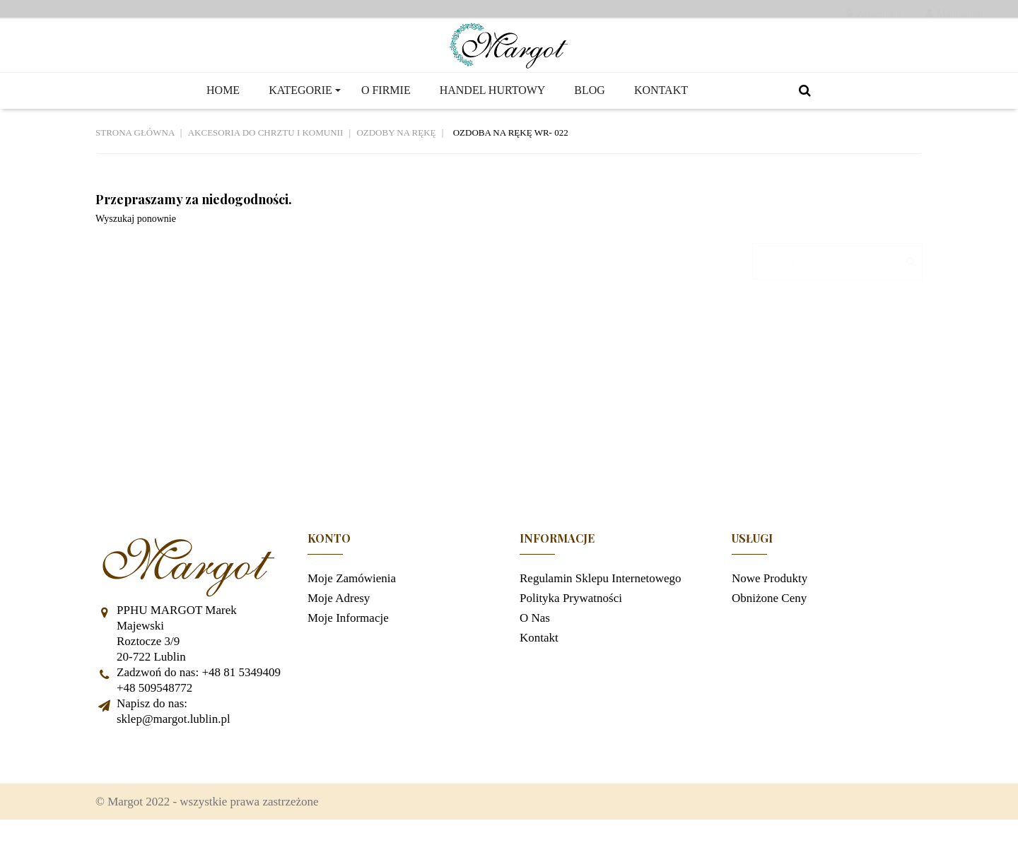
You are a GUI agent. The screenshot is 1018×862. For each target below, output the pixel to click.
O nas (535, 652)
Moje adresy (339, 632)
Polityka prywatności (571, 632)
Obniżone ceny (769, 632)
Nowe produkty (769, 612)
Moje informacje (348, 652)
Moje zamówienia (352, 612)
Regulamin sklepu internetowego (600, 612)
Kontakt (539, 671)
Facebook (113, 789)
